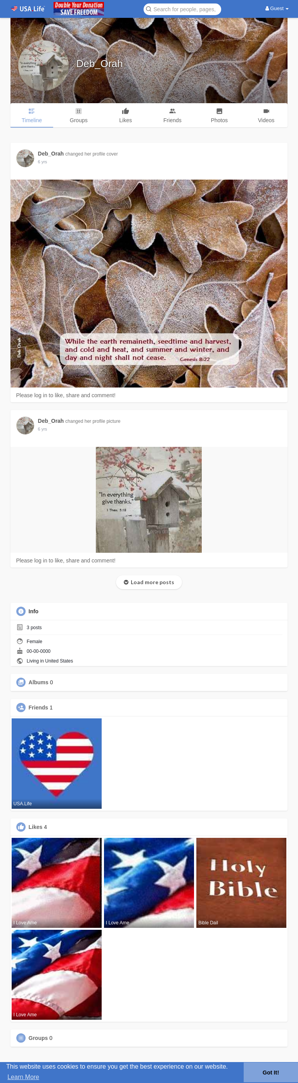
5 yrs (42, 161)
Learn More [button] (23, 1077)
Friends (39, 707)
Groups (38, 1038)
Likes (36, 827)
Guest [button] (277, 8)
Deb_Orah (99, 63)
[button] (182, 8)
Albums (39, 682)
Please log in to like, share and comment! (66, 395)
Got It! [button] (271, 1072)
